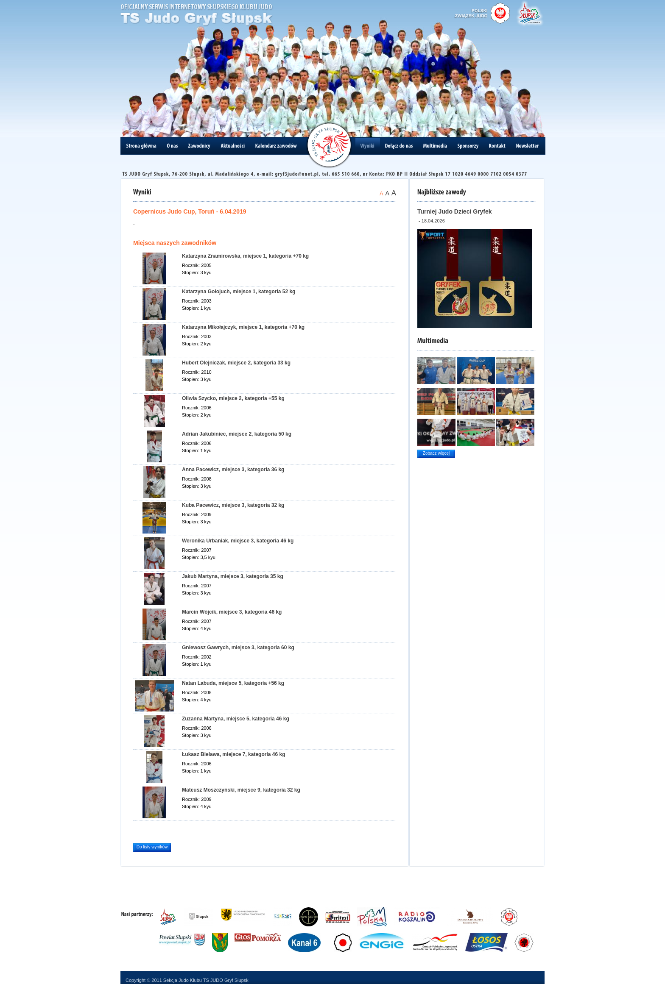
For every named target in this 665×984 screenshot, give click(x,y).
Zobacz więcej (436, 453)
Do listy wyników (152, 847)
